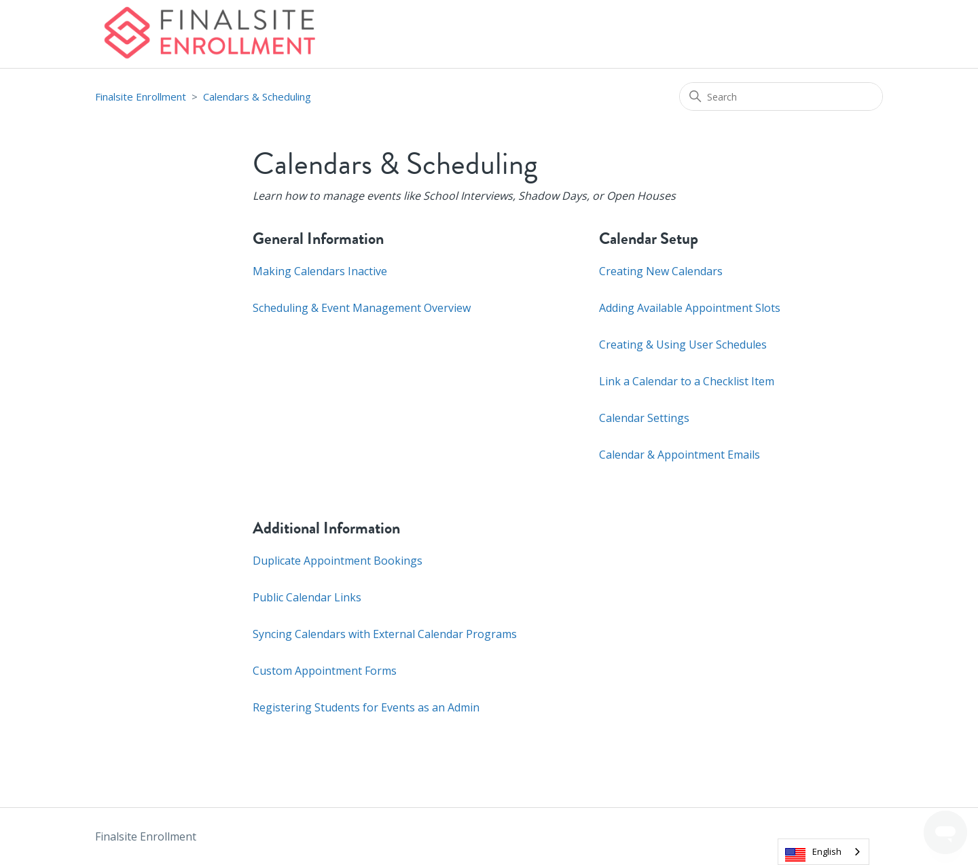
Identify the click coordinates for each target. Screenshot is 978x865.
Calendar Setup (648, 238)
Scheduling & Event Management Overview (362, 307)
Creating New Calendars (661, 271)
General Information (318, 238)
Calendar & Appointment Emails (679, 454)
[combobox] (823, 851)
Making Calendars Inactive (320, 271)
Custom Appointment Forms (325, 670)
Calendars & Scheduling (257, 96)
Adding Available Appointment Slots (689, 307)
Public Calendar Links (307, 597)
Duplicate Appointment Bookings (337, 560)
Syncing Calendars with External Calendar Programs (385, 633)
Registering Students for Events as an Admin (366, 707)
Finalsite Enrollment (140, 96)
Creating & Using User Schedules (683, 344)
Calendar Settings (644, 417)
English (826, 851)
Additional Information (326, 528)
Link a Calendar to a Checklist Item (686, 381)
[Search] (781, 96)
